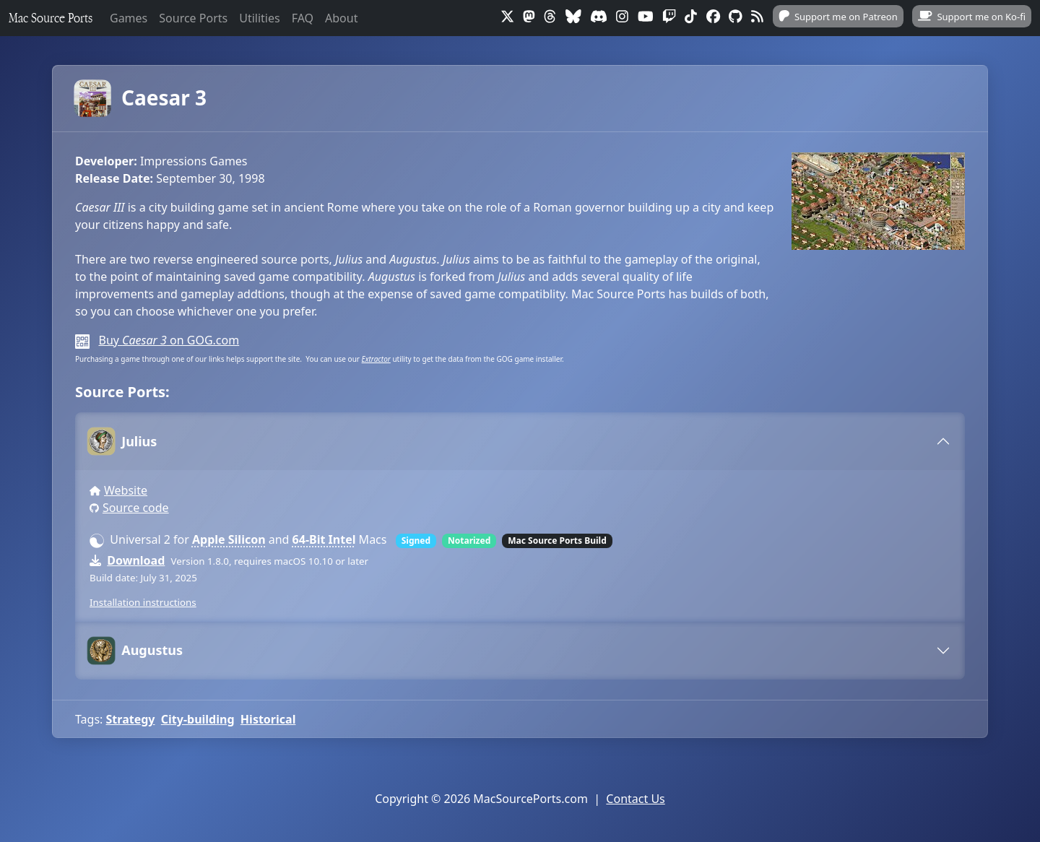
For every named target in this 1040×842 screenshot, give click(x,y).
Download (136, 560)
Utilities (259, 18)
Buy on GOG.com (168, 340)
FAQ (302, 18)
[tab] (520, 441)
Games (128, 18)
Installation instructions (143, 602)
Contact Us (635, 799)
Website (125, 490)
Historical (268, 719)
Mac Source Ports (50, 17)
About (341, 18)
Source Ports (193, 18)
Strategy (130, 719)
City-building (198, 719)
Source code (136, 508)
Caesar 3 (141, 98)
